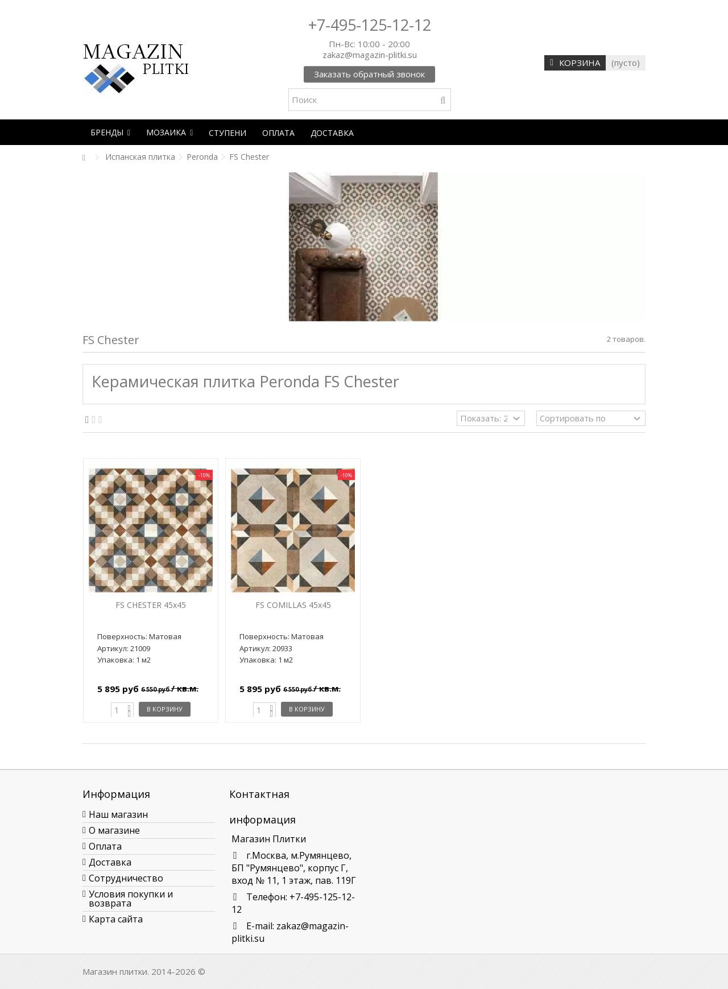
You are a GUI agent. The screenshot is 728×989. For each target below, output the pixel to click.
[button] (110, 132)
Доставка (110, 862)
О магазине (114, 830)
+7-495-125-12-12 (369, 24)
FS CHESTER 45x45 (150, 604)
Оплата (105, 846)
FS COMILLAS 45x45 (293, 604)
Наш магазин (118, 814)
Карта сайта (116, 919)
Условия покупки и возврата (131, 898)
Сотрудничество (126, 878)
